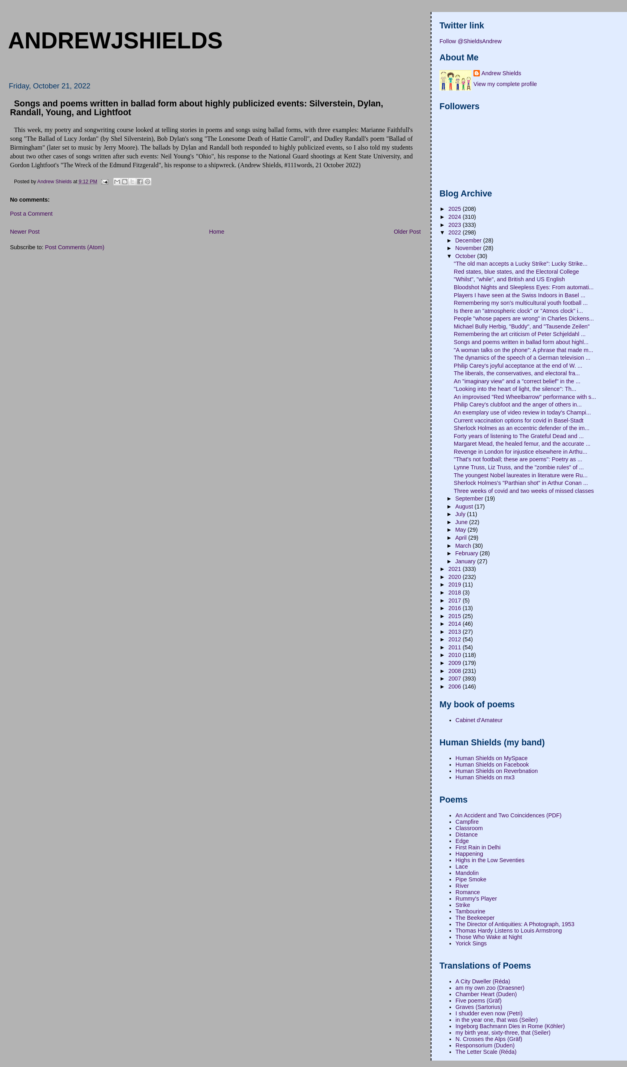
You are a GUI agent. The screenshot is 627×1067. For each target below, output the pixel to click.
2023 (455, 225)
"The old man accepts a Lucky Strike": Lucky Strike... (520, 263)
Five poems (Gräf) (478, 1000)
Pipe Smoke (470, 879)
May (461, 529)
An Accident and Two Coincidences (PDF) (508, 815)
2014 (455, 624)
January (466, 561)
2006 (455, 686)
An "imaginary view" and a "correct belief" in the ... (517, 381)
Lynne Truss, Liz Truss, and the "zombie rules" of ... (519, 467)
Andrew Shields (501, 73)
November (469, 248)
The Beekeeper (475, 918)
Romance (467, 892)
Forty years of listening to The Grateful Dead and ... (519, 436)
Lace (461, 866)
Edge (462, 841)
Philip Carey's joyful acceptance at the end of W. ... (518, 365)
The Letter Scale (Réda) (486, 1052)
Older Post (407, 231)
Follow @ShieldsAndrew (470, 41)
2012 (455, 639)
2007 (455, 678)
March (464, 546)
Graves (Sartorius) (478, 1007)
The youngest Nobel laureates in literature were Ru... (521, 475)
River (462, 886)
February (467, 553)
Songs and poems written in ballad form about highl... (521, 342)
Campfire (467, 822)
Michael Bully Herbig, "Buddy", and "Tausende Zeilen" (522, 326)
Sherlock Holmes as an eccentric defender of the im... (521, 428)
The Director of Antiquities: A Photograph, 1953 (514, 924)
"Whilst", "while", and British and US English (509, 279)
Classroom (469, 828)
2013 (455, 632)
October (466, 256)
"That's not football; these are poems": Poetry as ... (518, 459)
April (461, 538)
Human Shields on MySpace (491, 758)
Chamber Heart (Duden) (486, 994)
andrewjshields (115, 40)
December (469, 240)
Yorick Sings (471, 943)
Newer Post (25, 231)
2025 (455, 209)
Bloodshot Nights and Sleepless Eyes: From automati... (524, 287)
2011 (455, 647)
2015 (455, 616)
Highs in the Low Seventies (489, 860)
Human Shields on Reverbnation (496, 771)
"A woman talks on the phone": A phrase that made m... (523, 350)
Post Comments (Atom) (74, 247)
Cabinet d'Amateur (479, 720)
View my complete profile (505, 84)
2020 (455, 577)
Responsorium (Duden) (485, 1045)
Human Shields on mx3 (485, 777)
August (464, 506)
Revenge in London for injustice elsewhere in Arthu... (520, 451)
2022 (455, 232)
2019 (455, 584)
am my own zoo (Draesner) (489, 988)
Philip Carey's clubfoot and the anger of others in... (518, 404)
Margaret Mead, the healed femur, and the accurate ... (522, 443)
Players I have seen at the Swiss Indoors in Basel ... (519, 295)
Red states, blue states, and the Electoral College (516, 271)
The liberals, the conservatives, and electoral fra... (517, 373)
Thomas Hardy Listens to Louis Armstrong (508, 930)
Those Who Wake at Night (488, 937)
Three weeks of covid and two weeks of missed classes (524, 491)
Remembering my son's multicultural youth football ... (521, 303)
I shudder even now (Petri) (489, 1013)
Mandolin (467, 873)
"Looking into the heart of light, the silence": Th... (515, 389)
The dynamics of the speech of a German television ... (522, 357)
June (462, 522)
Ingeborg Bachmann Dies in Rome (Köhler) (510, 1026)
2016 (455, 608)
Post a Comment (31, 213)
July (461, 514)
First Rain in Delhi (478, 847)
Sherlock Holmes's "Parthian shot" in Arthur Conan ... (521, 483)
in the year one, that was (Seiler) (496, 1020)
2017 (455, 600)
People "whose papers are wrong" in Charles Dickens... (524, 318)
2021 (455, 569)
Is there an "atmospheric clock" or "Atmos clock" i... (518, 311)
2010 (455, 655)
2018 (455, 592)
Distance (466, 834)
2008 (455, 671)
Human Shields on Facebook (492, 764)
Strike (462, 905)
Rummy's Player (476, 898)
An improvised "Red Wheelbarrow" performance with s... (525, 397)
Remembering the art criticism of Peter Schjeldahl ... (520, 334)
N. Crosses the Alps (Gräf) (488, 1039)
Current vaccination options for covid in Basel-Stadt (518, 420)
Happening (469, 854)
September (470, 498)
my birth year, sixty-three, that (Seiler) (503, 1032)
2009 (455, 663)
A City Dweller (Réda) (482, 981)
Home (216, 231)
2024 (455, 217)
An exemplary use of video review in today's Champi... (522, 412)
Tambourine (470, 911)
